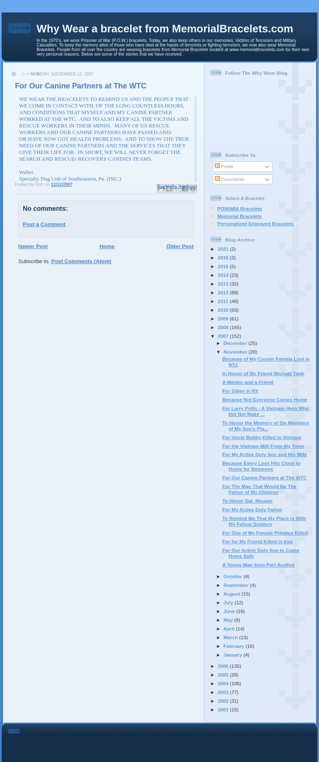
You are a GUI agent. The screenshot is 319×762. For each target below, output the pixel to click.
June (229, 611)
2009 (224, 318)
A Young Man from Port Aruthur (258, 564)
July (229, 602)
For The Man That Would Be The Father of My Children (259, 489)
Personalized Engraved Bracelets (255, 223)
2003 (224, 692)
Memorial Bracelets (239, 216)
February (234, 646)
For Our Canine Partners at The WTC (264, 477)
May (228, 620)
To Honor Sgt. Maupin (247, 500)
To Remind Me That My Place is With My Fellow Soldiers (264, 521)
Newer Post (33, 246)
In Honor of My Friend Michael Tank (263, 373)
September (236, 585)
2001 (224, 709)
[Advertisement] (171, 741)
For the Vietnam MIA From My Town (263, 446)
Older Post (180, 246)
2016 (224, 257)
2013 (224, 283)
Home (106, 246)
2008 (224, 327)
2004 (224, 683)
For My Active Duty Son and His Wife (264, 454)
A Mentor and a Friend (247, 382)
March (231, 637)
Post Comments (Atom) (81, 261)
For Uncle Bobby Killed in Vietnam (262, 437)
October (233, 576)
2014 (224, 275)
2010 (224, 310)
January (233, 654)
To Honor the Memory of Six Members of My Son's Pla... (265, 425)
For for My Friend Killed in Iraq (257, 541)
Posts (224, 166)
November (235, 351)
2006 (224, 666)
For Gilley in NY (240, 390)
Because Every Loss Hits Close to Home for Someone (261, 465)
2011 (224, 301)
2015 (224, 266)
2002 (224, 700)
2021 (224, 249)
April (229, 628)
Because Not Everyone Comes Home (264, 399)
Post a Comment (44, 224)
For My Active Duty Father (252, 509)
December (235, 343)
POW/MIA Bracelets (239, 208)
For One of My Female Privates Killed (265, 532)
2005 (224, 674)
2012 (224, 292)
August (232, 593)
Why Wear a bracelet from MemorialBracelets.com (165, 28)
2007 (224, 336)
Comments (230, 179)
